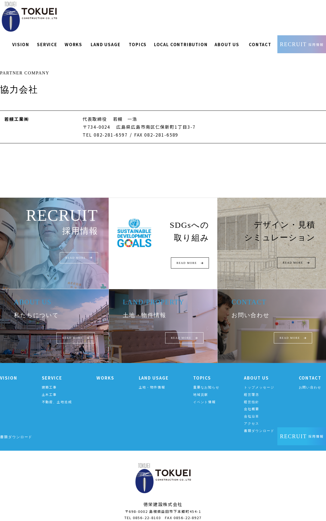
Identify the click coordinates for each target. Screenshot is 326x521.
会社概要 (251, 402)
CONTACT (310, 371)
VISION (8, 371)
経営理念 (251, 387)
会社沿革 (251, 409)
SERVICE (52, 371)
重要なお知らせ (206, 380)
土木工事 (49, 387)
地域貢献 (200, 387)
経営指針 (251, 395)
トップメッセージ (259, 380)
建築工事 (49, 380)
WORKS (105, 371)
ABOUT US (256, 371)
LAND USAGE (154, 371)
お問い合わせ (310, 380)
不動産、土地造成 (57, 395)
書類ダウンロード (259, 423)
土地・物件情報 (152, 380)
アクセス (251, 416)
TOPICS (202, 371)
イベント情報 (204, 395)
